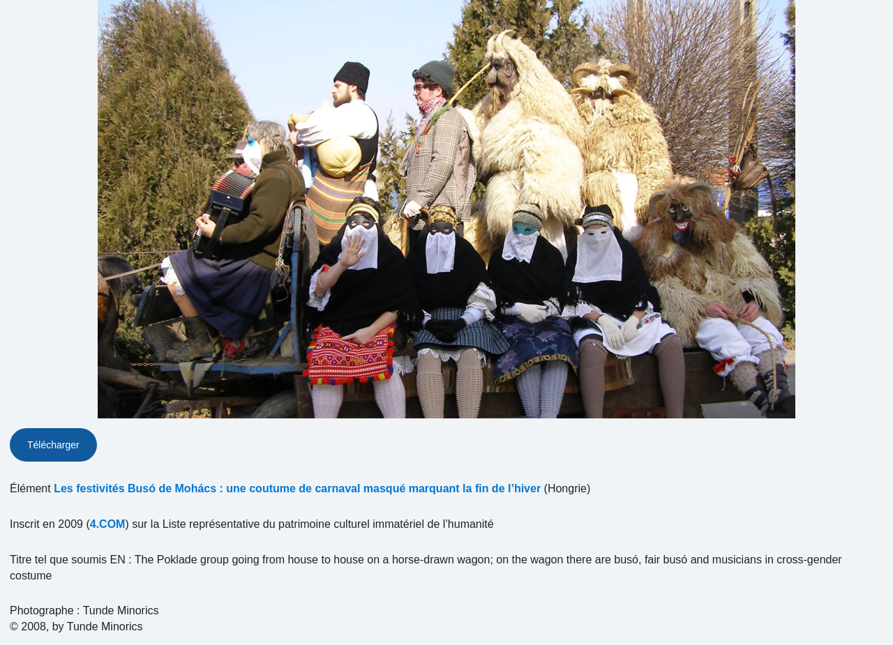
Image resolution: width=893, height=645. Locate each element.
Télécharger (53, 444)
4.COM (108, 524)
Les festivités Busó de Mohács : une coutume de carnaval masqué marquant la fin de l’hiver (297, 488)
